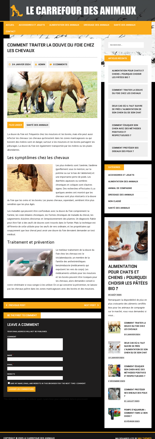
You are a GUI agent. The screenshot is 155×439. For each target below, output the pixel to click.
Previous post (17, 311)
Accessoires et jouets (32, 24)
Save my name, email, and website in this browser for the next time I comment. (48, 392)
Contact (11, 31)
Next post (90, 311)
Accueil (10, 24)
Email (10, 373)
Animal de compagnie (120, 188)
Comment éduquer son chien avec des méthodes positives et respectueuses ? (135, 370)
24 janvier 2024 (21, 67)
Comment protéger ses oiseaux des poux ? (135, 390)
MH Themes (144, 433)
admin (42, 67)
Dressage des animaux (97, 24)
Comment (12, 343)
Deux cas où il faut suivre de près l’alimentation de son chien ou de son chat (127, 109)
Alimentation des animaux (64, 24)
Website (11, 383)
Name (10, 364)
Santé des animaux (125, 24)
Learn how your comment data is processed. (65, 407)
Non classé (114, 201)
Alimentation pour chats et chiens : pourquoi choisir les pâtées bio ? (126, 74)
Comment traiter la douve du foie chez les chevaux (134, 325)
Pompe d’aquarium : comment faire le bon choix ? (135, 408)
